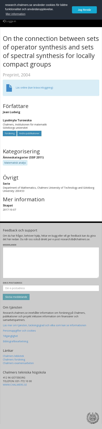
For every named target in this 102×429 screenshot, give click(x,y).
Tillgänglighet (10, 336)
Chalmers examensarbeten (18, 363)
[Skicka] (16, 297)
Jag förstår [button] (84, 9)
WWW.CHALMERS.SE (15, 384)
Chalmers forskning (14, 359)
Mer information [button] (15, 14)
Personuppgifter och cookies (19, 330)
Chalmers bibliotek (13, 356)
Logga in (9, 21)
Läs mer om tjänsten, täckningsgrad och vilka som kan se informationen (44, 325)
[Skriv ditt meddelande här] (51, 262)
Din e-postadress (12, 282)
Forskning (10, 133)
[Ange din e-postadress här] (51, 288)
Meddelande (9, 244)
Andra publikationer (29, 133)
